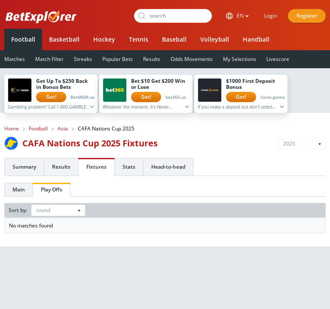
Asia (63, 129)
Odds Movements (192, 59)
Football (23, 39)
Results (151, 59)
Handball (256, 39)
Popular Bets (117, 59)
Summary (24, 166)
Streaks (83, 59)
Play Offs (51, 189)
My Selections (239, 59)
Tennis (138, 39)
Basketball (64, 39)
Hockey (104, 39)
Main (18, 189)
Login (270, 15)
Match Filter (49, 59)
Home (11, 129)
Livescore (277, 59)
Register (306, 15)
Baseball (174, 39)
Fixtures (96, 166)
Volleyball (214, 39)
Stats (128, 166)
